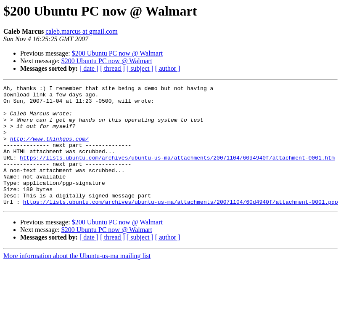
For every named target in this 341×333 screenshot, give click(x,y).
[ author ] (167, 68)
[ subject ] (140, 68)
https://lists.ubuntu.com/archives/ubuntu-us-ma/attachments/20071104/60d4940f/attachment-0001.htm (177, 172)
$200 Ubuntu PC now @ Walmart (117, 53)
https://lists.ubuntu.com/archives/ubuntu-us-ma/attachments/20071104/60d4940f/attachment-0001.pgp (180, 225)
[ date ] (88, 68)
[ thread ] (112, 68)
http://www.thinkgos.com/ (49, 150)
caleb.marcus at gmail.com (81, 31)
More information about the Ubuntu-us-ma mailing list (77, 279)
